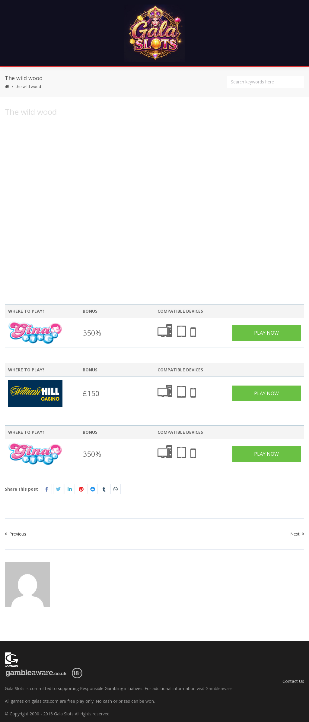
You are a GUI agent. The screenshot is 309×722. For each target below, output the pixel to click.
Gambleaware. (219, 688)
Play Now (266, 333)
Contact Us (293, 681)
